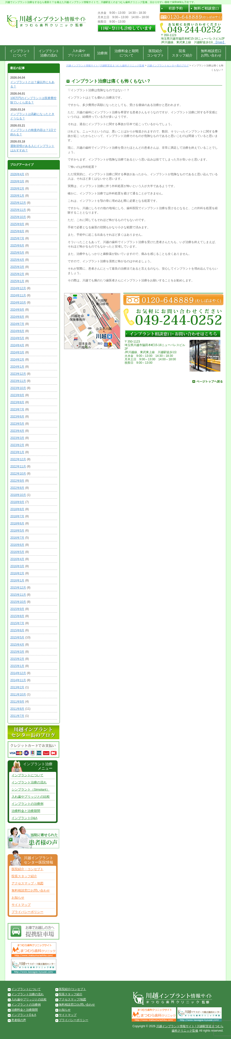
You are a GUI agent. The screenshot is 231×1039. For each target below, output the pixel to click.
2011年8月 (17, 708)
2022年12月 (18, 459)
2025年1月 (17, 281)
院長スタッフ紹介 (182, 53)
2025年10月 (18, 217)
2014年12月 (18, 673)
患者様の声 (18, 1020)
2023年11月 (18, 381)
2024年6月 (17, 331)
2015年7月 (17, 623)
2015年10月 (18, 602)
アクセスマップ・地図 (27, 883)
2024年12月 (18, 288)
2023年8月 (17, 402)
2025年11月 (18, 210)
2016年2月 (17, 573)
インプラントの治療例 (27, 804)
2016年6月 (17, 545)
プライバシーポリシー (27, 912)
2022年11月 (18, 466)
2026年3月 (17, 181)
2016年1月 (17, 580)
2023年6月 (17, 416)
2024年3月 (17, 352)
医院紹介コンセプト (155, 53)
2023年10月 (18, 388)
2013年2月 (17, 687)
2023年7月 (17, 409)
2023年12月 (18, 373)
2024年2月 (17, 359)
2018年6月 (17, 523)
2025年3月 (17, 267)
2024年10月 (18, 302)
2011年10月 (18, 694)
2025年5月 (17, 252)
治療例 (102, 53)
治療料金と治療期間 (26, 811)
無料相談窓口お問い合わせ (211, 53)
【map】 (219, 42)
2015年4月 (17, 644)
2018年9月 (17, 502)
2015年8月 (17, 616)
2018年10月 (18, 495)
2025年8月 (17, 231)
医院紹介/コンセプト (72, 989)
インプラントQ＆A (23, 1015)
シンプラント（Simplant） (31, 789)
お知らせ (18, 897)
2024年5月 (17, 338)
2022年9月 (17, 480)
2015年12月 (18, 587)
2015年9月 (17, 609)
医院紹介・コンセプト (27, 869)
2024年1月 (17, 366)
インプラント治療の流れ (48, 53)
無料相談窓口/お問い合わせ (77, 1004)
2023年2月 (17, 445)
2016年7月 (17, 537)
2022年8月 (17, 488)
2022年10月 (18, 473)
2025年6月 (17, 245)
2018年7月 (17, 516)
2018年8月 (17, 509)
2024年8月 (17, 316)
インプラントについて (20, 53)
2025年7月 (17, 238)
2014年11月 (18, 680)
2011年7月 (17, 716)
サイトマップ (21, 905)
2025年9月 (17, 224)
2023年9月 (17, 395)
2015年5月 (17, 637)
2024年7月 (17, 324)
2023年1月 (17, 452)
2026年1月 (17, 195)
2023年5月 (17, 423)
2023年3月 (17, 438)
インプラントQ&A (24, 818)
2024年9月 (17, 309)
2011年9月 (17, 701)
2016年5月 (17, 552)
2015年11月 (18, 594)
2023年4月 (17, 431)
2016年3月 (17, 566)
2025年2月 (17, 274)
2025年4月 (17, 259)
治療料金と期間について (127, 53)
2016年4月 (17, 559)
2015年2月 (17, 659)
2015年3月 (17, 651)
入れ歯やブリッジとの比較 (31, 796)
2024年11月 (18, 295)
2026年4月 (17, 174)
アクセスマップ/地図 (72, 999)
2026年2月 (17, 188)
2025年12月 (18, 202)
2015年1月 (17, 666)
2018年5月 (17, 530)
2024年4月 (17, 345)
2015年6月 (17, 630)
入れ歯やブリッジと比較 (79, 53)
